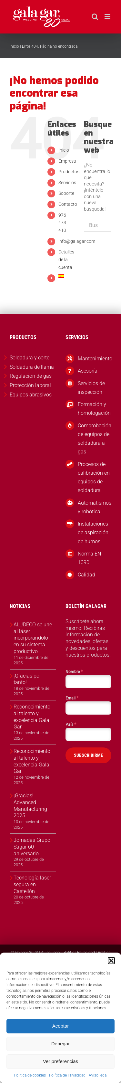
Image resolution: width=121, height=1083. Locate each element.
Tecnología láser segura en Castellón (32, 884)
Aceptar (60, 1026)
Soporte (66, 193)
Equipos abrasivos (31, 395)
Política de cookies (30, 1075)
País (71, 724)
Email (72, 697)
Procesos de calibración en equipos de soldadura (94, 477)
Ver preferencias (60, 1061)
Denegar (60, 1043)
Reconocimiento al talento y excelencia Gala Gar (32, 717)
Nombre (74, 671)
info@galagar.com (76, 241)
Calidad (86, 575)
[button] (111, 960)
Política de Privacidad (67, 1075)
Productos (68, 171)
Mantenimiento (94, 359)
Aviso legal (98, 1075)
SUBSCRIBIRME (88, 755)
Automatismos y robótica (94, 507)
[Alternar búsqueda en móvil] (95, 16)
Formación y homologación (94, 408)
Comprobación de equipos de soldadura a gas (94, 439)
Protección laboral (30, 385)
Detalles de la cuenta (66, 259)
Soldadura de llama (32, 367)
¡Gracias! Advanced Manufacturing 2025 (30, 806)
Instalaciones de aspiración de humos (93, 532)
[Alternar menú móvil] (108, 16)
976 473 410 (62, 223)
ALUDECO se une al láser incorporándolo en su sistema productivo (33, 638)
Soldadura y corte (29, 358)
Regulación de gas (31, 376)
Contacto (67, 204)
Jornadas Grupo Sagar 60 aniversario (32, 847)
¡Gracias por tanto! (27, 679)
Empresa (67, 161)
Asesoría (87, 371)
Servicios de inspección (91, 387)
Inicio (14, 46)
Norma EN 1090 (89, 558)
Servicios (67, 182)
